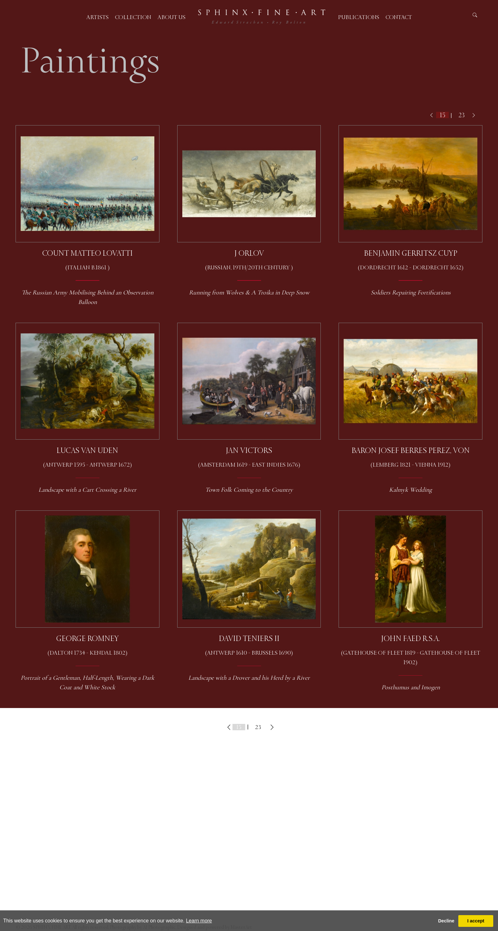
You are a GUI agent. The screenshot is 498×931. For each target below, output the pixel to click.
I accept (475, 920)
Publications (358, 17)
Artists (97, 17)
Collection (133, 17)
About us (171, 17)
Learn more (199, 920)
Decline (446, 920)
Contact (399, 17)
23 (461, 115)
